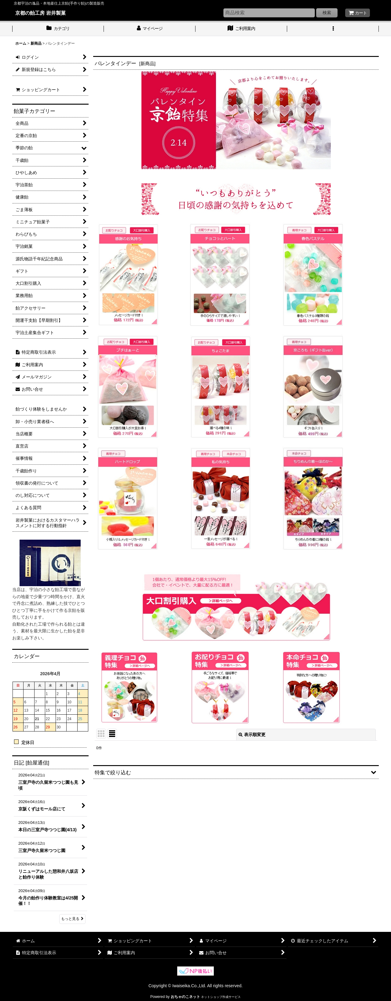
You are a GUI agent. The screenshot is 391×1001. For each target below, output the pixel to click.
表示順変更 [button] (252, 734)
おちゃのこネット (185, 997)
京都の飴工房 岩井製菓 (40, 13)
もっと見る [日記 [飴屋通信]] (72, 919)
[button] (333, 29)
